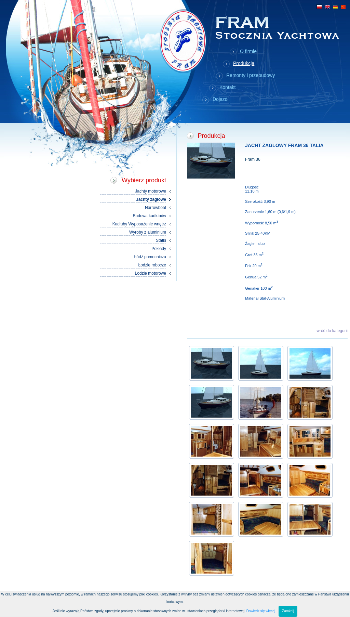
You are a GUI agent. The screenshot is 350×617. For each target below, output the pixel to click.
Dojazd (220, 99)
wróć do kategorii (332, 330)
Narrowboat (155, 207)
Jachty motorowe (150, 191)
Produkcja (243, 63)
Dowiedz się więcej (260, 611)
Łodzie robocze (152, 265)
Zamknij (288, 611)
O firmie (248, 51)
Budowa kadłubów (149, 215)
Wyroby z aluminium (147, 232)
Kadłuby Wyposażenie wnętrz (139, 224)
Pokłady (158, 248)
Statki (161, 240)
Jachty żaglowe (151, 199)
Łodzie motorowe (150, 273)
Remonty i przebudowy (250, 75)
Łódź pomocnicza (150, 256)
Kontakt (227, 87)
